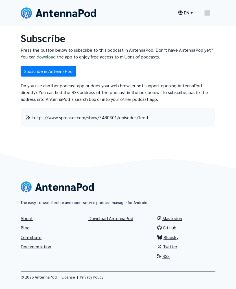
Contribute (31, 237)
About (27, 218)
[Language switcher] (185, 13)
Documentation (36, 246)
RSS (163, 256)
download (46, 57)
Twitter (167, 246)
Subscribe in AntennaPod (48, 71)
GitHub (166, 228)
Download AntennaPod (110, 218)
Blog (25, 228)
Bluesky (167, 237)
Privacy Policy (91, 276)
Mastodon (169, 218)
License (68, 276)
